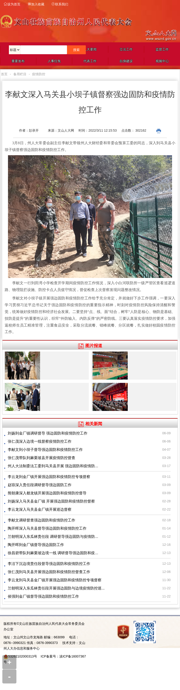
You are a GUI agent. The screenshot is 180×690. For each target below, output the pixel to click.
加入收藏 (35, 4)
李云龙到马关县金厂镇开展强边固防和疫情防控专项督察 (54, 580)
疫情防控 (38, 74)
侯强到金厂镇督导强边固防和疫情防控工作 (43, 596)
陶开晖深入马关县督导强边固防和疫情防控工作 (47, 528)
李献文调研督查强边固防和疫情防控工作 (41, 520)
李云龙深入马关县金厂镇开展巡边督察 (39, 509)
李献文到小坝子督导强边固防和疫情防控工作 (45, 450)
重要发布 (18, 61)
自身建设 (126, 61)
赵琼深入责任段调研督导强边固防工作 (39, 485)
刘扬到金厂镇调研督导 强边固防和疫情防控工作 (47, 433)
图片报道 (90, 345)
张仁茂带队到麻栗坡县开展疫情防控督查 (41, 458)
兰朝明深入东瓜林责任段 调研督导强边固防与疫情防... (53, 537)
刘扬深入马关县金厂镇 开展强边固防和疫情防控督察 (51, 501)
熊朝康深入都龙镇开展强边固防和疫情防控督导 (47, 493)
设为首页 (12, 4)
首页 (4, 74)
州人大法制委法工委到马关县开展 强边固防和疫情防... (53, 466)
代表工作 (90, 61)
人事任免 (54, 61)
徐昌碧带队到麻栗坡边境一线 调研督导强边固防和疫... (53, 553)
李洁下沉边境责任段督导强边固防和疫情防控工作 (49, 564)
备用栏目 (19, 74)
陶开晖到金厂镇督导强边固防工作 (36, 545)
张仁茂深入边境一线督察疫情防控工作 (39, 441)
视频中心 (162, 61)
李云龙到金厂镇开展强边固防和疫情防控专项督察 (49, 477)
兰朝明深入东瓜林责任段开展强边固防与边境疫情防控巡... (56, 588)
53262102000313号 (22, 656)
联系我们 (59, 4)
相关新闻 (90, 423)
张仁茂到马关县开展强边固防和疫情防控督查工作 (49, 572)
